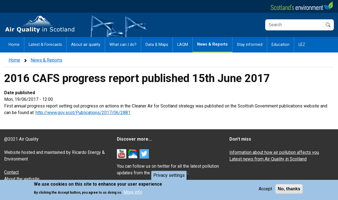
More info (133, 192)
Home (14, 44)
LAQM (182, 44)
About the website (21, 178)
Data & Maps (157, 44)
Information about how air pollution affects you (274, 152)
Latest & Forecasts (45, 44)
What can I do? (122, 44)
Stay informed (249, 44)
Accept (265, 189)
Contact (11, 172)
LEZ (302, 44)
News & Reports (212, 44)
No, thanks (289, 189)
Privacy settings (169, 176)
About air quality (85, 44)
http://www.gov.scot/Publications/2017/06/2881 (83, 112)
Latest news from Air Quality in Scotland (268, 159)
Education (280, 44)
